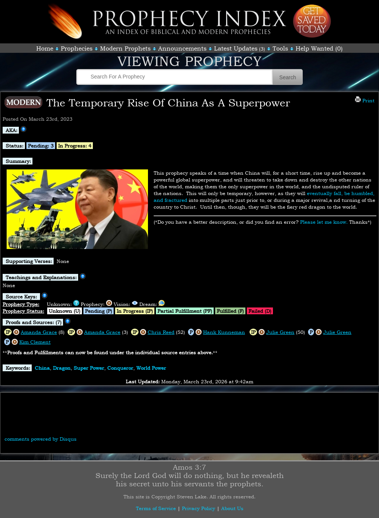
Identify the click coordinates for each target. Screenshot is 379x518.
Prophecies (76, 48)
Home (44, 48)
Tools (280, 48)
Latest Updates (235, 48)
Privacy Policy (198, 508)
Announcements (182, 48)
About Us (232, 508)
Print (364, 100)
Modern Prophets (125, 48)
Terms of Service (156, 508)
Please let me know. (324, 221)
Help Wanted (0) (319, 48)
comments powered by (41, 438)
